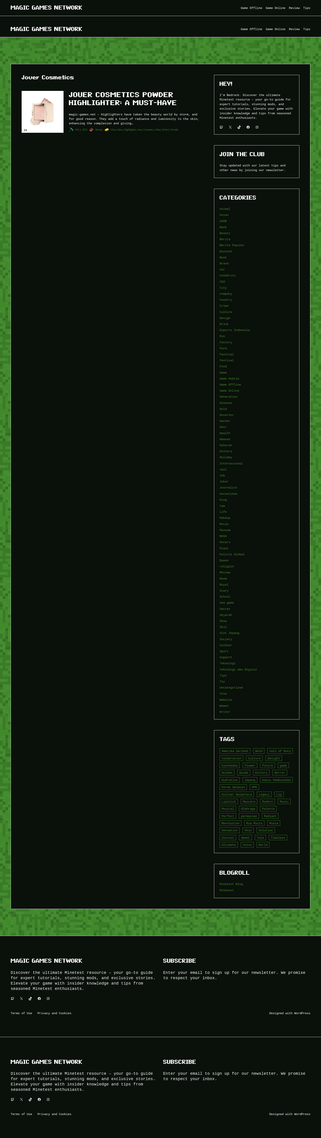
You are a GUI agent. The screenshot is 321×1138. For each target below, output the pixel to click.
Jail (223, 469)
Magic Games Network (46, 8)
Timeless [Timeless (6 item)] (278, 838)
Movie (224, 524)
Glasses (226, 403)
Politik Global (232, 554)
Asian (224, 215)
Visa (223, 693)
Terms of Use (21, 1013)
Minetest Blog (231, 884)
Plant (224, 548)
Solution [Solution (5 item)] (266, 830)
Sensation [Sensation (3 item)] (230, 830)
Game (223, 372)
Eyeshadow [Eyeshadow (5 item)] (230, 765)
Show (223, 621)
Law (222, 506)
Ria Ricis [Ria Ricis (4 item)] (254, 823)
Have (120, 129)
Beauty (99, 129)
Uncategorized (231, 687)
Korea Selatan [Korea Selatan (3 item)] (233, 787)
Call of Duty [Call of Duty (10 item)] (280, 751)
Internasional (231, 463)
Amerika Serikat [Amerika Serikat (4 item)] (235, 751)
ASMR (223, 221)
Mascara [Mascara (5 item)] (249, 801)
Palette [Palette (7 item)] (268, 809)
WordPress (302, 1013)
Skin (223, 627)
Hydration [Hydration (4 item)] (230, 780)
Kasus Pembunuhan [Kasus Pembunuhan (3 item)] (276, 780)
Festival (227, 360)
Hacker (225, 421)
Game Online (229, 390)
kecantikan (228, 494)
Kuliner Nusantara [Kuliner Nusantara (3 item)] (237, 794)
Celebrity (228, 275)
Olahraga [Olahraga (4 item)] (248, 809)
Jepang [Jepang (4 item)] (250, 780)
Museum (225, 530)
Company (226, 294)
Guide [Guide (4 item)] (243, 772)
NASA (223, 536)
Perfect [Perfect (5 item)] (228, 816)
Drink (224, 324)
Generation (228, 396)
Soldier (226, 645)
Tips (223, 675)
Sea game (227, 603)
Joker (224, 481)
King (223, 500)
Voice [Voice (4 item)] (247, 845)
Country (226, 300)
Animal (225, 209)
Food (223, 366)
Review (225, 572)
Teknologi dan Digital (238, 669)
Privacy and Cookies (54, 1013)
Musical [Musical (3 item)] (228, 809)
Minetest (227, 890)
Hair (223, 427)
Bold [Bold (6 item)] (258, 751)
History (226, 451)
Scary (224, 590)
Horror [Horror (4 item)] (279, 772)
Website (226, 700)
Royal (224, 584)
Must (158, 129)
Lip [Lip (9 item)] (279, 794)
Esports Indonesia (235, 330)
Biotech (226, 251)
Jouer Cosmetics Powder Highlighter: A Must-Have (123, 98)
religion (227, 566)
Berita (225, 239)
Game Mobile (229, 378)
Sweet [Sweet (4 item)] (245, 838)
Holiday (226, 457)
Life (223, 512)
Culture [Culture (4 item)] (254, 758)
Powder (174, 129)
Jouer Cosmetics (145, 129)
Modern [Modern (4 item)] (267, 801)
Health (225, 433)
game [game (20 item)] (283, 765)
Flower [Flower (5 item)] (250, 765)
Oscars (225, 542)
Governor (227, 415)
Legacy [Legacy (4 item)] (264, 794)
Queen (224, 560)
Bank (223, 227)
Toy (222, 681)
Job (222, 475)
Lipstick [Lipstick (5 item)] (229, 801)
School (225, 597)
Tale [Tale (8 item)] (260, 838)
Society (226, 639)
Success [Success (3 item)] (228, 838)
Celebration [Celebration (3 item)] (231, 758)
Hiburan (226, 445)
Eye (222, 336)
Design (225, 318)
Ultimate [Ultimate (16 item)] (229, 845)
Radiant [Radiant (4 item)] (270, 816)
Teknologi (228, 663)
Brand (224, 263)
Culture (226, 312)
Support (226, 657)
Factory (226, 342)
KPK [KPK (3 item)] (254, 787)
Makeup (225, 518)
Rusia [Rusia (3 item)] (273, 823)
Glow (113, 129)
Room (223, 578)
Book (223, 257)
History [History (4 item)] (261, 772)
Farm (223, 348)
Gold (223, 409)
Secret (225, 609)
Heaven (225, 439)
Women (224, 706)
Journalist (228, 487)
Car (222, 269)
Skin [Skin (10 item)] (248, 830)
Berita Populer (232, 245)
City (223, 288)
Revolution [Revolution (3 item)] (230, 823)
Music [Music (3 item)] (284, 801)
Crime (224, 306)
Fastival (227, 354)
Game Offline (230, 384)
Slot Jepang (229, 633)
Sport (224, 651)
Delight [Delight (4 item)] (274, 758)
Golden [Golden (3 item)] (227, 772)
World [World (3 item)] (263, 845)
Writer (225, 712)
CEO (222, 282)
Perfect (165, 129)
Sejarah (226, 615)
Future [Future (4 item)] (267, 765)
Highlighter (130, 129)
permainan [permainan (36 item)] (249, 816)
